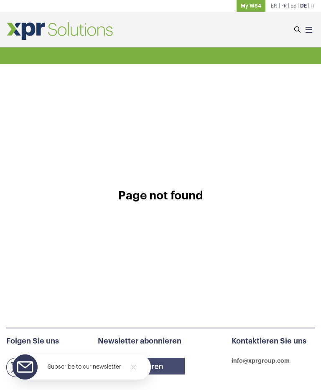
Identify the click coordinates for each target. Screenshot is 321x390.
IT (313, 5)
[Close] (133, 367)
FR (284, 5)
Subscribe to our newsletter (84, 367)
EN (274, 5)
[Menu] (309, 30)
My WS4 (251, 5)
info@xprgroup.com (261, 361)
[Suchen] (297, 30)
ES (293, 5)
